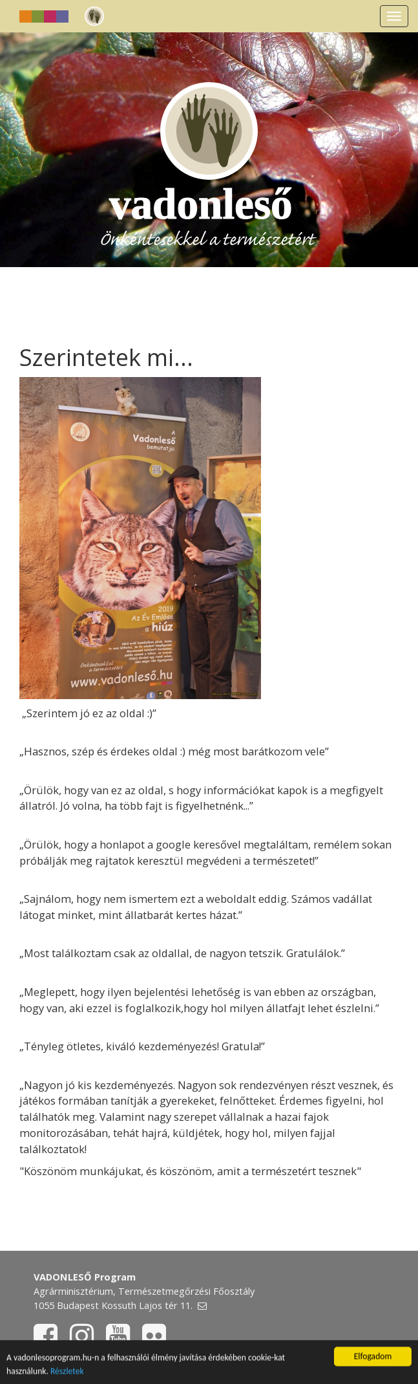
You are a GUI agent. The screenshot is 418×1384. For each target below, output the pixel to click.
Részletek (67, 1371)
